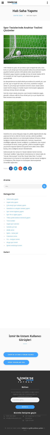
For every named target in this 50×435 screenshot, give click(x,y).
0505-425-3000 (11, 416)
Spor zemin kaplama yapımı (15, 211)
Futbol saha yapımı (12, 199)
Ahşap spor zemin (12, 242)
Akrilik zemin (10, 230)
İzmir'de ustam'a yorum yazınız (21, 355)
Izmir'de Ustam (18, 15)
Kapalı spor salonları (13, 224)
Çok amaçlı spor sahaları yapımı (16, 205)
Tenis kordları (11, 221)
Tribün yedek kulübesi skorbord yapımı (18, 218)
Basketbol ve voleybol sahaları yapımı (18, 208)
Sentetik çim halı (12, 227)
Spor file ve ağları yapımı (14, 215)
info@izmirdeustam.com (13, 418)
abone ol (25, 407)
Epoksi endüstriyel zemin (14, 245)
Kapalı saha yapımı (12, 202)
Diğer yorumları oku (16, 362)
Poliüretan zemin (12, 236)
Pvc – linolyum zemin (13, 239)
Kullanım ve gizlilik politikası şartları (32, 428)
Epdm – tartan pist (12, 233)
